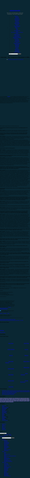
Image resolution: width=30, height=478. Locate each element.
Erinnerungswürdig (5, 407)
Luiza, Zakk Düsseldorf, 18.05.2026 (8, 394)
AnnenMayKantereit (5, 398)
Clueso (27, 398)
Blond (20, 398)
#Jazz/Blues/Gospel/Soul (17, 37)
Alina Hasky (17, 40)
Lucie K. (17, 47)
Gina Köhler (17, 44)
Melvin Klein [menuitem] (6, 474)
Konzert (9, 96)
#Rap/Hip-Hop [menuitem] (6, 457)
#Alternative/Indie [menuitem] (7, 454)
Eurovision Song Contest (23, 399)
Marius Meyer (17, 49)
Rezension (17, 16)
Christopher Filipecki (17, 43)
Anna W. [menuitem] (5, 465)
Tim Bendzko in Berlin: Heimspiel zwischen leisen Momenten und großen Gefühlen (16, 390)
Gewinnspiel (17, 22)
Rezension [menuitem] (6, 440)
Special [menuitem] (5, 448)
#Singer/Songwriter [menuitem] (7, 458)
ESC (16, 399)
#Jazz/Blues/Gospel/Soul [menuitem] (8, 461)
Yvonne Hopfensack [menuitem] (7, 475)
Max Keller (17, 50)
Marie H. (17, 48)
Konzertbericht (17, 18)
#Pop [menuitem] (5, 453)
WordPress (6, 435)
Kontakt (3, 428)
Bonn (23, 398)
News (3, 415)
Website (1, 313)
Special (3, 418)
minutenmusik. (15, 10)
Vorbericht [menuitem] (6, 441)
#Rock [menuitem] (5, 452)
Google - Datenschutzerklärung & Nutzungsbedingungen (5, 308)
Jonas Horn (17, 45)
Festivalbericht (17, 19)
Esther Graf (18, 399)
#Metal (17, 31)
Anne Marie (1, 398)
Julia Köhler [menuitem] (6, 470)
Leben (3, 413)
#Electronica (17, 35)
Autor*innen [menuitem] (4, 462)
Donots (3, 399)
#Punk (17, 33)
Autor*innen (16, 38)
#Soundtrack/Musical (17, 36)
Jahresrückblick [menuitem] (6, 446)
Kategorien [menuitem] (4, 439)
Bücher (3, 406)
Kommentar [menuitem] (6, 447)
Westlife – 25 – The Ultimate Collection (8, 393)
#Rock (17, 28)
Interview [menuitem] (5, 445)
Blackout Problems (16, 398)
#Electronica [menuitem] (6, 459)
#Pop (17, 29)
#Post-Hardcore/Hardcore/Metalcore (17, 32)
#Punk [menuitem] (5, 456)
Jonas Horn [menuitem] (6, 469)
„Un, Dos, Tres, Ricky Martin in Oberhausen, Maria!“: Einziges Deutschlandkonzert (16, 391)
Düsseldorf (10, 399)
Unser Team (17, 39)
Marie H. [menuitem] (5, 472)
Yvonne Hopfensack (17, 52)
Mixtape (3, 414)
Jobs (2, 426)
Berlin (13, 398)
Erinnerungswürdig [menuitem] (7, 449)
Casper (25, 398)
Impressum (4, 425)
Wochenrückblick (5, 420)
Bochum (22, 398)
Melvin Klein (17, 51)
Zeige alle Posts (2, 332)
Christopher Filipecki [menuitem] (7, 466)
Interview (17, 21)
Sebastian (9, 59)
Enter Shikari (13, 399)
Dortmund (5, 399)
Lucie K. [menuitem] (5, 471)
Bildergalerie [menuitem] (6, 450)
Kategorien (4, 427)
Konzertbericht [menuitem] (6, 442)
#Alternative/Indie (17, 30)
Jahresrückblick (17, 23)
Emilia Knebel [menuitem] (6, 467)
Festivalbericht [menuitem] (6, 443)
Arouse (10, 435)
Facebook (4, 313)
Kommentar (17, 24)
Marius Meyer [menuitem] (6, 473)
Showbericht (17, 20)
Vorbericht (17, 17)
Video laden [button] (6, 311)
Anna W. (17, 42)
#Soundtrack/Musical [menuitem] (7, 460)
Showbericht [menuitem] (6, 444)
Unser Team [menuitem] (6, 463)
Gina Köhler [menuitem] (6, 468)
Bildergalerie (17, 26)
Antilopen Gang (10, 398)
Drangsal (8, 399)
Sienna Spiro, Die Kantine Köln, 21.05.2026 (9, 392)
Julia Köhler (17, 46)
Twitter (8, 313)
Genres (16, 27)
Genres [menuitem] (3, 451)
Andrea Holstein (17, 41)
